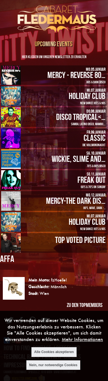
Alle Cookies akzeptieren (54, 356)
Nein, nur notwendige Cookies (53, 369)
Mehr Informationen (82, 343)
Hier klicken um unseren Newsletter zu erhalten (54, 57)
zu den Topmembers (84, 304)
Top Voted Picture (80, 239)
